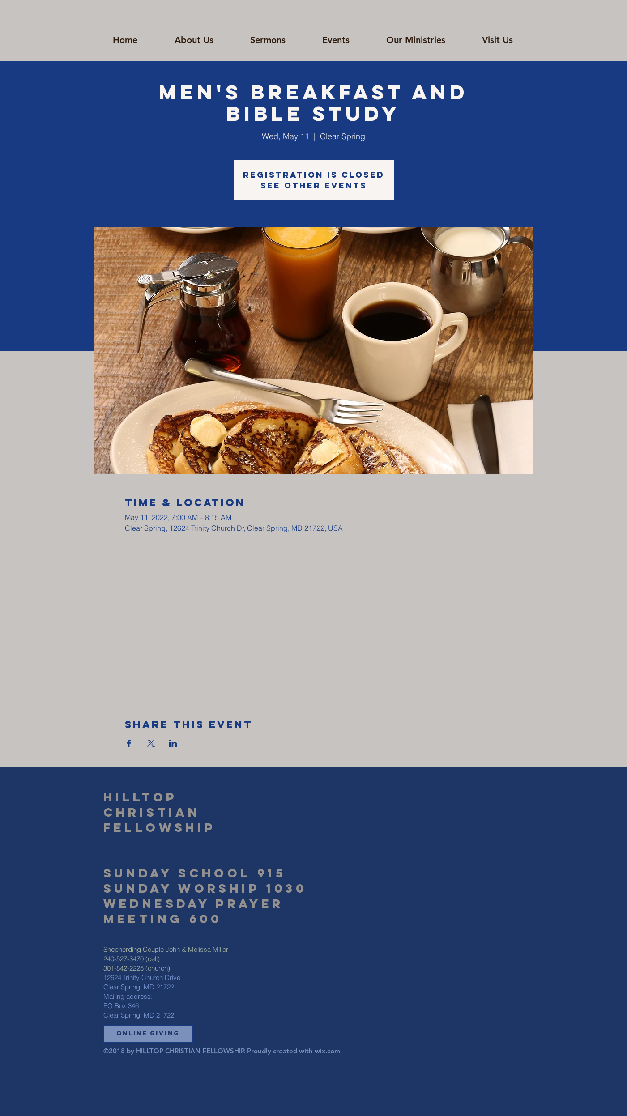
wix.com (327, 1051)
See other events (313, 185)
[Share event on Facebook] (129, 743)
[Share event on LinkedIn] (173, 743)
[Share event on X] (151, 743)
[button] (148, 1034)
